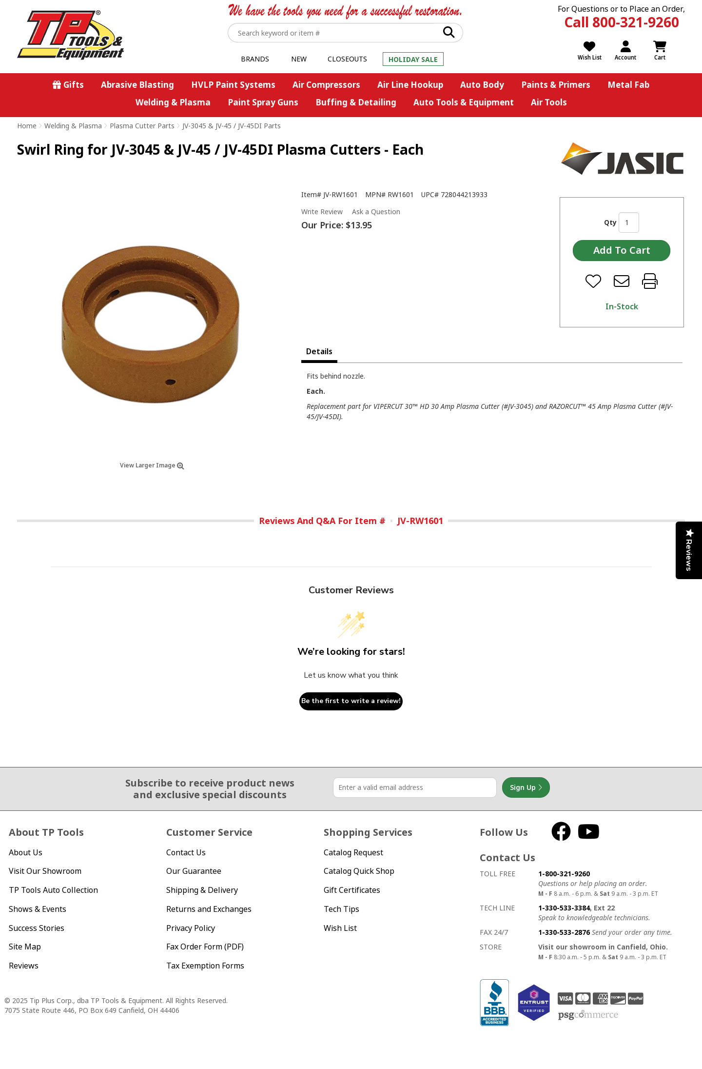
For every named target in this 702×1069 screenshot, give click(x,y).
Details (319, 351)
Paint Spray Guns (263, 102)
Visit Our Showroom (45, 871)
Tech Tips (341, 909)
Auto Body (482, 84)
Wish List (340, 928)
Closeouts (347, 58)
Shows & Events (37, 909)
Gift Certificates (352, 890)
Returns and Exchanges (209, 909)
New (299, 58)
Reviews (24, 965)
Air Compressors (326, 84)
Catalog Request (353, 852)
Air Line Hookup (410, 84)
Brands (255, 58)
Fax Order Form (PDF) (205, 946)
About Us (25, 852)
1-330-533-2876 (564, 932)
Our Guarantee (193, 871)
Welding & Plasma (173, 102)
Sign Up (526, 787)
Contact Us (186, 852)
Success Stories (36, 928)
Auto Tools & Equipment (463, 102)
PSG (588, 1015)
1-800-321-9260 (564, 873)
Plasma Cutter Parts (142, 125)
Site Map (25, 946)
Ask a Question (376, 212)
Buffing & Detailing (355, 102)
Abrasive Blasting (137, 84)
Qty (610, 222)
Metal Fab (628, 84)
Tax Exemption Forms (205, 965)
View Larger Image (152, 465)
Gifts (73, 84)
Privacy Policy (190, 928)
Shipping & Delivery (202, 890)
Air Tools (549, 102)
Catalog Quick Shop (359, 871)
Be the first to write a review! (351, 701)
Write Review (322, 211)
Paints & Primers (555, 84)
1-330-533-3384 (564, 907)
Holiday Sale (413, 59)
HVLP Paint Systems (233, 84)
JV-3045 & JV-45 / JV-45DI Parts (231, 125)
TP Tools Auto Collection (53, 890)
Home (27, 125)
